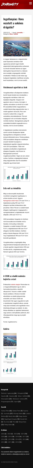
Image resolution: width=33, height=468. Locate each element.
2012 (2, 442)
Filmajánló (21, 393)
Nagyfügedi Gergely (10, 419)
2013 (24, 439)
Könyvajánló (5, 399)
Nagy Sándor (23, 416)
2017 (24, 436)
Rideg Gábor (8, 424)
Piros (14, 422)
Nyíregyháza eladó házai (11, 200)
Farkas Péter (5, 411)
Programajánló (5, 401)
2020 (2, 436)
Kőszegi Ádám (18, 413)
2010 (17, 442)
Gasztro (3, 396)
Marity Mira (11, 416)
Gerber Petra (16, 411)
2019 (9, 436)
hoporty (25, 411)
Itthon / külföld (13, 34)
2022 (15, 434)
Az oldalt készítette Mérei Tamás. (9, 462)
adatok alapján (15, 284)
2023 (9, 434)
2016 (2, 439)
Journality (20, 32)
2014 (17, 439)
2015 (9, 439)
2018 (17, 436)
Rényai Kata (22, 422)
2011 (9, 442)
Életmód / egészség (7, 393)
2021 (22, 434)
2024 (2, 434)
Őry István (7, 422)
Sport (16, 401)
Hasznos (12, 396)
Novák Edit (23, 419)
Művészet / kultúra (18, 399)
